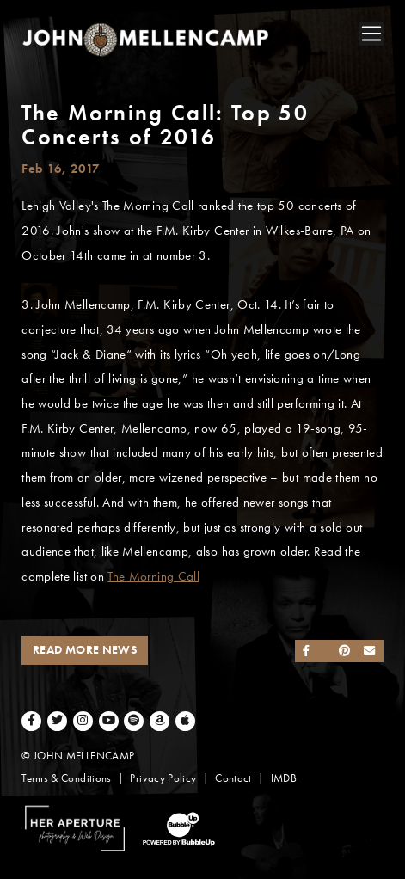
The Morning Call (153, 576)
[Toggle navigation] (371, 34)
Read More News (85, 649)
